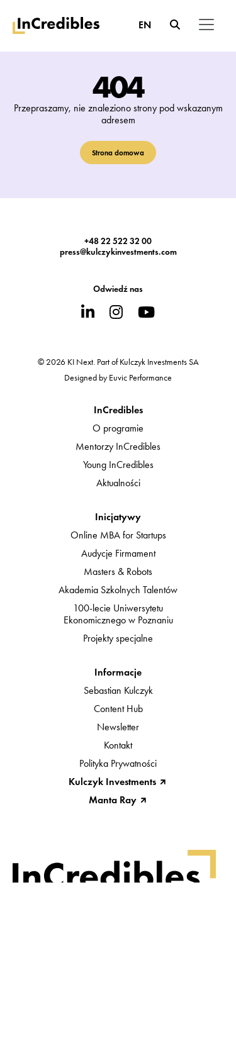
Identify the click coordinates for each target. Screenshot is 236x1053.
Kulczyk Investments (112, 782)
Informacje (118, 672)
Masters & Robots (118, 571)
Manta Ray (113, 800)
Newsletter (118, 727)
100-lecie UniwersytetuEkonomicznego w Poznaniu (118, 614)
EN (144, 25)
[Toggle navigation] (206, 24)
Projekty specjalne (118, 638)
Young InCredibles (118, 465)
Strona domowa (118, 152)
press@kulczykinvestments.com (118, 252)
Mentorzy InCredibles (118, 446)
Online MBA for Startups (118, 535)
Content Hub (118, 709)
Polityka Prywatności (118, 763)
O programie (118, 428)
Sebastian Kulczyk (118, 690)
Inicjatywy (118, 517)
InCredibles (118, 410)
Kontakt (118, 745)
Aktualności (118, 483)
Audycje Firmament (118, 553)
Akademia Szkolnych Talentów (118, 590)
